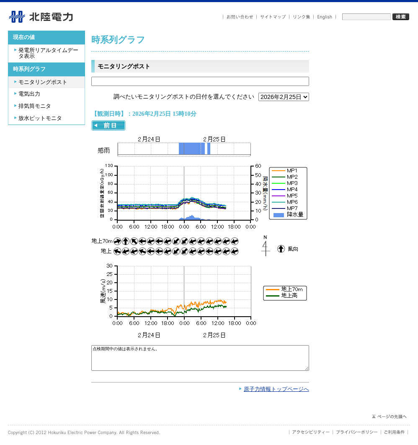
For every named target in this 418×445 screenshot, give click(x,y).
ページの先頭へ (389, 421)
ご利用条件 (394, 436)
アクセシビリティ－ (311, 436)
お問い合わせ (240, 17)
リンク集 (301, 17)
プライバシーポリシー (357, 436)
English (325, 17)
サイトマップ (273, 17)
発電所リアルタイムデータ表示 (48, 53)
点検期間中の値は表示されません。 (200, 360)
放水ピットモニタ (40, 118)
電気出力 (29, 94)
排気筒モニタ (34, 106)
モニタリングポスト (42, 82)
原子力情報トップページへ (276, 393)
